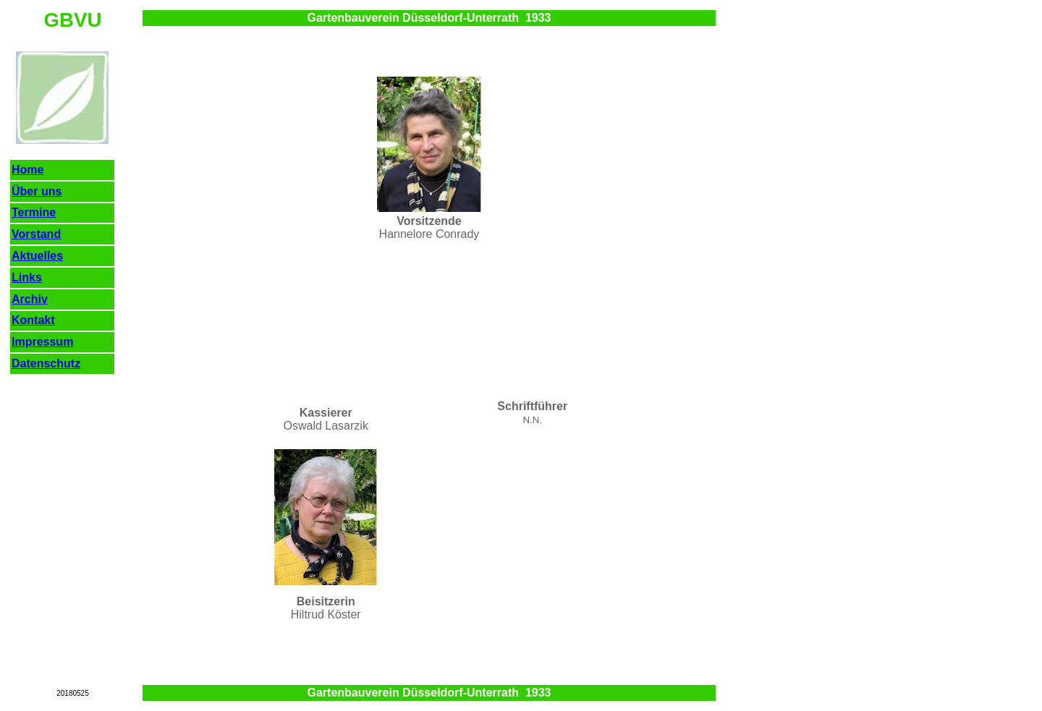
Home (27, 169)
